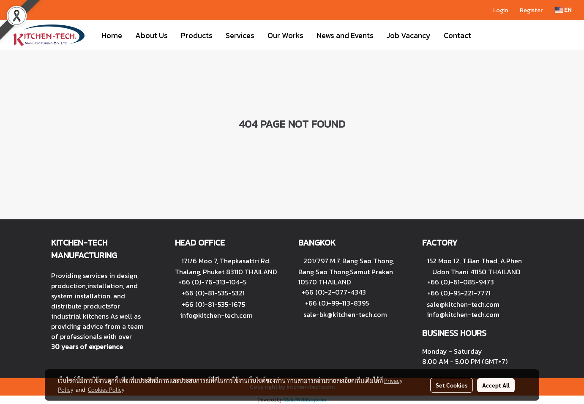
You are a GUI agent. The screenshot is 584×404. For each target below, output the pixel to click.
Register (531, 10)
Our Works (285, 35)
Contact (457, 35)
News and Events (345, 35)
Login (500, 10)
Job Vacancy (409, 35)
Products (197, 35)
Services (240, 35)
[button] (485, 35)
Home (111, 35)
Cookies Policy (106, 389)
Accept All (496, 385)
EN (563, 9)
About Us (151, 35)
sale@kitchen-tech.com (463, 304)
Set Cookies (451, 385)
